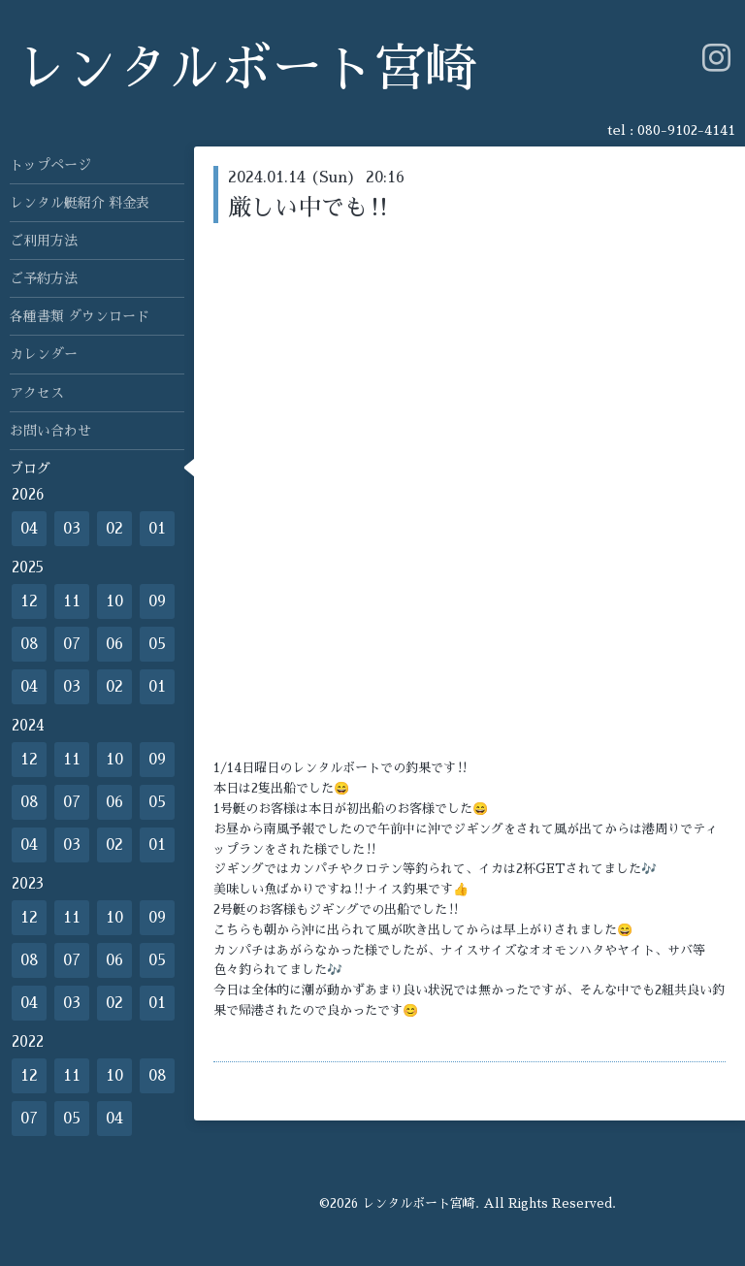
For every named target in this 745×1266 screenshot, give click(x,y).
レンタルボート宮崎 (246, 69)
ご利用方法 (44, 240)
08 (29, 644)
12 (29, 601)
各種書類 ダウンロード (79, 316)
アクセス (37, 393)
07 (72, 644)
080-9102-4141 (686, 130)
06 (114, 644)
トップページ (50, 165)
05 (157, 644)
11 (72, 601)
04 (29, 528)
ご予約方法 (44, 278)
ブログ (30, 468)
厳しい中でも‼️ (309, 207)
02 (114, 528)
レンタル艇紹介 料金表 (79, 203)
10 (114, 601)
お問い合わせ (50, 431)
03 (72, 528)
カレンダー (44, 354)
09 (157, 601)
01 (157, 528)
